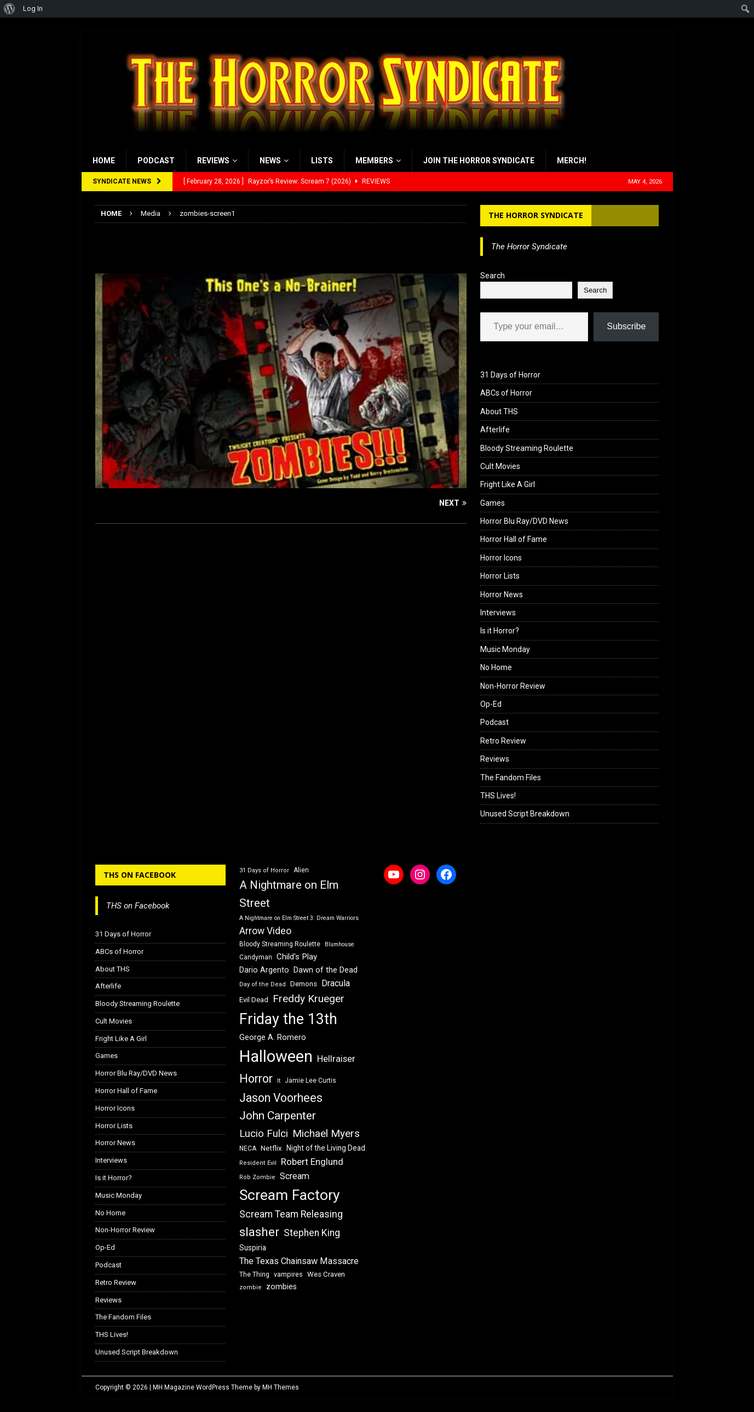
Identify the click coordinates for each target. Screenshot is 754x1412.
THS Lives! (498, 795)
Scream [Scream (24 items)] (294, 1176)
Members (374, 160)
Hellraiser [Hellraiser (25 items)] (336, 1059)
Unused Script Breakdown (524, 813)
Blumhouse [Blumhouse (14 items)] (339, 944)
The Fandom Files (510, 777)
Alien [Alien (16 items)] (301, 870)
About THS (499, 411)
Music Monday (505, 649)
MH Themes (280, 1387)
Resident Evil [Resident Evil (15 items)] (258, 1163)
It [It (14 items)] (278, 1080)
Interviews (498, 612)
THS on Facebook (139, 875)
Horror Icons (501, 557)
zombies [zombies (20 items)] (281, 1286)
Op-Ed (491, 704)
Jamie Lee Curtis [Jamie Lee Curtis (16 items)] (310, 1080)
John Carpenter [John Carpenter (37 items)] (277, 1115)
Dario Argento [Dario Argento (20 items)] (264, 969)
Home (104, 160)
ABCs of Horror (506, 392)
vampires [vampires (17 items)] (288, 1274)
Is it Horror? (499, 630)
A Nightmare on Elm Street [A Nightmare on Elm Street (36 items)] (288, 894)
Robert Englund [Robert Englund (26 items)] (312, 1161)
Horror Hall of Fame (513, 539)
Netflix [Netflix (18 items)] (271, 1148)
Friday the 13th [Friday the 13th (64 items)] (288, 1019)
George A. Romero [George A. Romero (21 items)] (272, 1037)
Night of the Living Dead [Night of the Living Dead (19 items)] (325, 1148)
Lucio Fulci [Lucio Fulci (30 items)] (263, 1134)
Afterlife (495, 429)
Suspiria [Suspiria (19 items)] (252, 1247)
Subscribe (626, 326)
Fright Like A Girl (507, 484)
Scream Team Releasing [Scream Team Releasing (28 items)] (291, 1214)
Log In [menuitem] (33, 8)
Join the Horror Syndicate (478, 160)
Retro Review (503, 740)
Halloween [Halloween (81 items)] (276, 1056)
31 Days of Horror (510, 374)
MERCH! (571, 160)
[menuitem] (9, 9)
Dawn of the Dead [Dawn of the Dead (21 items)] (325, 970)
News (270, 160)
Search (492, 275)
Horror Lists (500, 575)
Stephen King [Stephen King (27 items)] (312, 1232)
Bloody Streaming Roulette (526, 448)
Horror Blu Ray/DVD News (524, 521)
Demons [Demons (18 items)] (303, 984)
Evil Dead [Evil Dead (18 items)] (253, 1000)
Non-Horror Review (512, 686)
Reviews (213, 160)
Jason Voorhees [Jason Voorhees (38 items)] (281, 1098)
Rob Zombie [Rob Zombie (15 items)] (257, 1177)
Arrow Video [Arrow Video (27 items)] (265, 930)
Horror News (501, 594)
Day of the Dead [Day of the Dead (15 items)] (262, 984)
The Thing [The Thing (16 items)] (254, 1274)
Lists (322, 160)
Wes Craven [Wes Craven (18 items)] (326, 1274)
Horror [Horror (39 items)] (256, 1078)
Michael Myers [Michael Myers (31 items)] (326, 1133)
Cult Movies (500, 466)
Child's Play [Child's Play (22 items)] (297, 957)
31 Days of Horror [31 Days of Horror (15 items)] (264, 870)
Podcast (156, 160)
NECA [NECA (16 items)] (247, 1148)
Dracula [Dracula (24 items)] (335, 983)
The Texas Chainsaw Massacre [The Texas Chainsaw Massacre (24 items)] (299, 1261)
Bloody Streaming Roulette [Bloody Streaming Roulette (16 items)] (279, 944)
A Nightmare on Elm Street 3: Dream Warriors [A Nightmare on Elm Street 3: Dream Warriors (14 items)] (299, 918)
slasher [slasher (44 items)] (259, 1232)
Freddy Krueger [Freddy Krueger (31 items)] (308, 998)
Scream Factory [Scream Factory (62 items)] (289, 1194)
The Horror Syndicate (535, 215)
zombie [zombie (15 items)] (250, 1287)
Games (492, 503)
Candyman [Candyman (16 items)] (255, 957)
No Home (496, 667)
